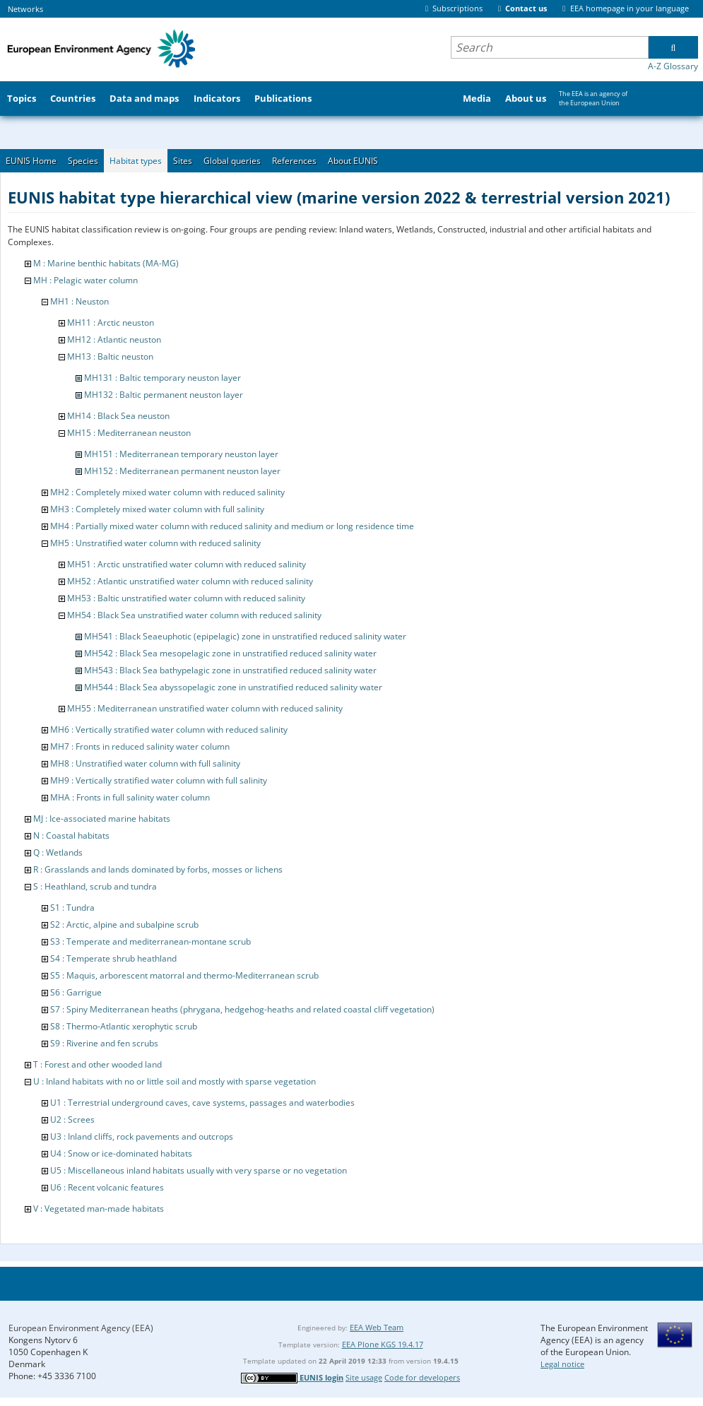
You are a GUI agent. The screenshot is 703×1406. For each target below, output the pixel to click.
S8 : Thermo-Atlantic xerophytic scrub (123, 1026)
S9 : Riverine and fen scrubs (104, 1043)
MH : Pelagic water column (85, 280)
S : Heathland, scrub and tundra (95, 886)
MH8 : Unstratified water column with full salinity (145, 763)
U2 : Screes (72, 1119)
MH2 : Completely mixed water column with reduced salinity (167, 492)
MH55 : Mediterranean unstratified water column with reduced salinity (205, 708)
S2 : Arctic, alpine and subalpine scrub (124, 924)
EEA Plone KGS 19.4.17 (382, 1344)
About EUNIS (353, 161)
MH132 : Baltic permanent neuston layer (163, 395)
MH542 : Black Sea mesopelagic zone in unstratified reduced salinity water (230, 653)
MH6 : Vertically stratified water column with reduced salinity (169, 729)
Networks (25, 9)
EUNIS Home (31, 161)
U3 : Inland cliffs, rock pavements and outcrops (141, 1136)
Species (83, 161)
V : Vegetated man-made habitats (98, 1209)
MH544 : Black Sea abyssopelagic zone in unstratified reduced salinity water (233, 687)
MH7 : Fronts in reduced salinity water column (140, 746)
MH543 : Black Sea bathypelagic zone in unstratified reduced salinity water (230, 670)
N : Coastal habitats (71, 835)
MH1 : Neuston (79, 301)
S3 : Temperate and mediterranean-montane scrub (150, 941)
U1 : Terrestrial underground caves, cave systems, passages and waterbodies (202, 1103)
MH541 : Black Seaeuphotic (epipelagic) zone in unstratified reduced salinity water (245, 636)
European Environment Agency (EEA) (80, 1328)
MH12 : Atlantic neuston (114, 339)
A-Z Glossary (673, 66)
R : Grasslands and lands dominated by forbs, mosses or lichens (158, 869)
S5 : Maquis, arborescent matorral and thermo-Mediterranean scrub (184, 975)
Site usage (363, 1377)
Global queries (232, 161)
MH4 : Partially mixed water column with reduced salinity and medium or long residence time (232, 526)
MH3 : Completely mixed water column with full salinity (157, 509)
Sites (182, 161)
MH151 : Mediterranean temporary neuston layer (181, 454)
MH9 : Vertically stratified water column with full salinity (158, 780)
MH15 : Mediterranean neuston (129, 433)
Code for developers (422, 1377)
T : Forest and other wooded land (97, 1064)
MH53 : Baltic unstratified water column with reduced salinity (186, 598)
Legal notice (562, 1364)
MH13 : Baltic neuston (110, 356)
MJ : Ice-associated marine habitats (101, 819)
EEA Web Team (376, 1327)
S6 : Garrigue (76, 992)
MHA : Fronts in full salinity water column (130, 797)
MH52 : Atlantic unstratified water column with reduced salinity (190, 581)
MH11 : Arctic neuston (110, 323)
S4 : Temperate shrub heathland (113, 958)
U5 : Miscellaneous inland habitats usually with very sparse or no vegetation (198, 1170)
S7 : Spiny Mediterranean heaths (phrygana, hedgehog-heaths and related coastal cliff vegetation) (242, 1009)
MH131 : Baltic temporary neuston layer (162, 378)
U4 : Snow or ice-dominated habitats (121, 1153)
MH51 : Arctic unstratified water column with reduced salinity (186, 564)
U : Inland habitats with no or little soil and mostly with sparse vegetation (174, 1081)
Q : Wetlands (58, 852)
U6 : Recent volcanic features (107, 1187)
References (294, 161)
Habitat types (136, 161)
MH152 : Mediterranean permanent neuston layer (182, 471)
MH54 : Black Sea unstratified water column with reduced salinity (194, 615)
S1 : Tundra (72, 908)
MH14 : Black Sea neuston (118, 416)
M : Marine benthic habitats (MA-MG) (106, 263)
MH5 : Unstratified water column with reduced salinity (155, 543)
